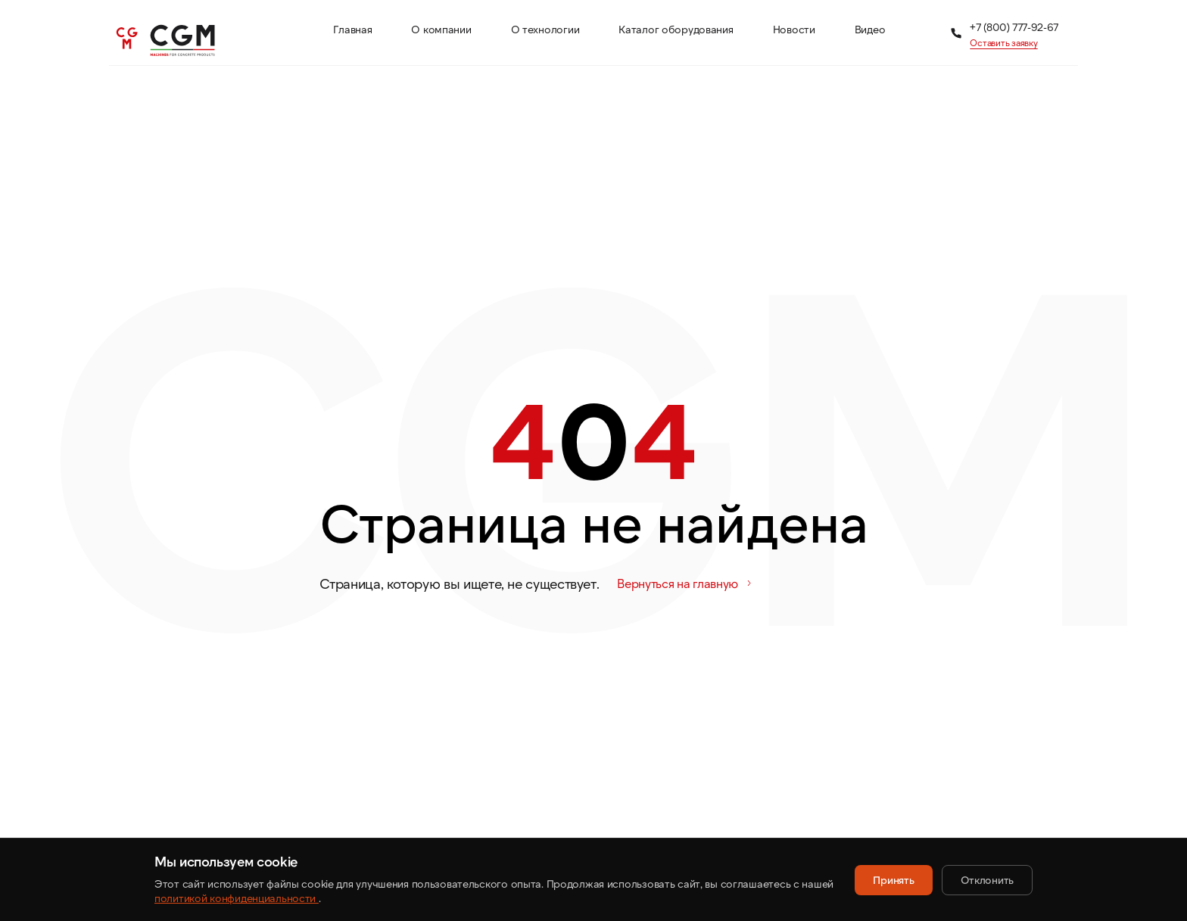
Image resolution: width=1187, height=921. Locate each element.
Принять (893, 879)
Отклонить (987, 879)
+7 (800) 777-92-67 (1014, 26)
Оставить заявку (1003, 42)
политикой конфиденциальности (236, 897)
